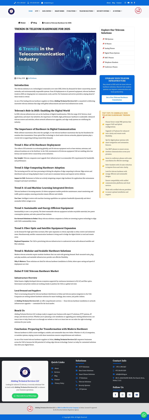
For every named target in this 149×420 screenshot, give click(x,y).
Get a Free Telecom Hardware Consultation (117, 98)
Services (55, 372)
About (109, 3)
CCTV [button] (37, 11)
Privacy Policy (57, 383)
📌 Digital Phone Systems (111, 53)
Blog (113, 3)
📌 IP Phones (106, 44)
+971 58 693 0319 (34, 3)
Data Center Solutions (84, 370)
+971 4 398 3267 (21, 3)
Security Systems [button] (103, 11)
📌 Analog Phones (108, 48)
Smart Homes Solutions (85, 374)
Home (31, 11)
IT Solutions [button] (71, 11)
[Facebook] (134, 3)
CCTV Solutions (82, 367)
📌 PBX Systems (107, 39)
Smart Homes (59, 11)
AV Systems (81, 389)
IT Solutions (81, 378)
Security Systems (83, 385)
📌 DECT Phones (108, 58)
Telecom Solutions (83, 382)
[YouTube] (128, 3)
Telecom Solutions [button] (86, 11)
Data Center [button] (46, 11)
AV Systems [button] (117, 11)
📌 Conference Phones (110, 67)
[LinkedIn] (131, 3)
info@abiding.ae (48, 3)
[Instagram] (125, 3)
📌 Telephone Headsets (110, 62)
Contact (119, 3)
